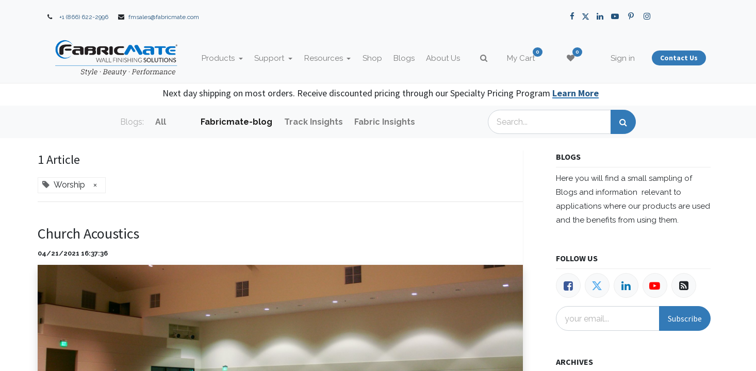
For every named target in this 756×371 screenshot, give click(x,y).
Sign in (623, 58)
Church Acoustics (88, 233)
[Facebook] (568, 285)
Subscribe (685, 318)
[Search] (623, 122)
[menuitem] (372, 58)
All (160, 122)
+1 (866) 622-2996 (83, 17)
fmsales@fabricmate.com (163, 17)
